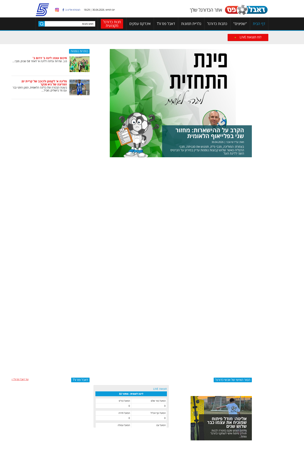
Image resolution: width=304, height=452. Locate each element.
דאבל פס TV (166, 24)
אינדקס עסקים (140, 24)
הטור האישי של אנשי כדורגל (232, 380)
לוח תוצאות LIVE (250, 37)
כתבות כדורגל (217, 24)
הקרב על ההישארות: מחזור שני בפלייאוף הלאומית (209, 133)
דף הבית (259, 24)
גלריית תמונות (191, 24)
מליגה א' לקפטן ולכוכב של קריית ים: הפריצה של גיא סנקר (44, 82)
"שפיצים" (240, 24)
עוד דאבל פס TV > (19, 379)
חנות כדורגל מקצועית (112, 23)
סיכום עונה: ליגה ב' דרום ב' (50, 58)
